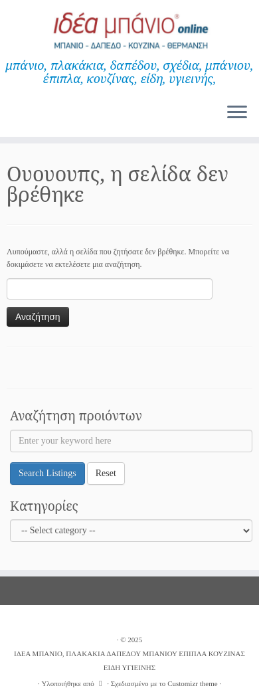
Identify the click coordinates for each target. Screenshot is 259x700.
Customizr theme (192, 683)
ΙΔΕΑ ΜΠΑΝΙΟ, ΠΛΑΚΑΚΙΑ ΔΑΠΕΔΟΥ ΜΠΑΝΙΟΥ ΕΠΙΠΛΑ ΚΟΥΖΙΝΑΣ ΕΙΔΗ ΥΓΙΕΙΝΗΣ (129, 660)
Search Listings (47, 473)
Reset (106, 473)
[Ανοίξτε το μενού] (237, 113)
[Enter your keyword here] (131, 441)
